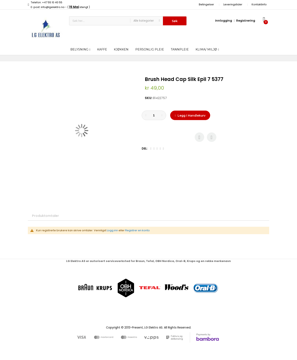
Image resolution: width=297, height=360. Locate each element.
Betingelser (206, 4)
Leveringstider (232, 4)
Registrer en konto (137, 230)
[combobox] (99, 20)
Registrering (245, 20)
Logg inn (112, 230)
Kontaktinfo (259, 4)
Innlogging (223, 20)
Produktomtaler (45, 215)
